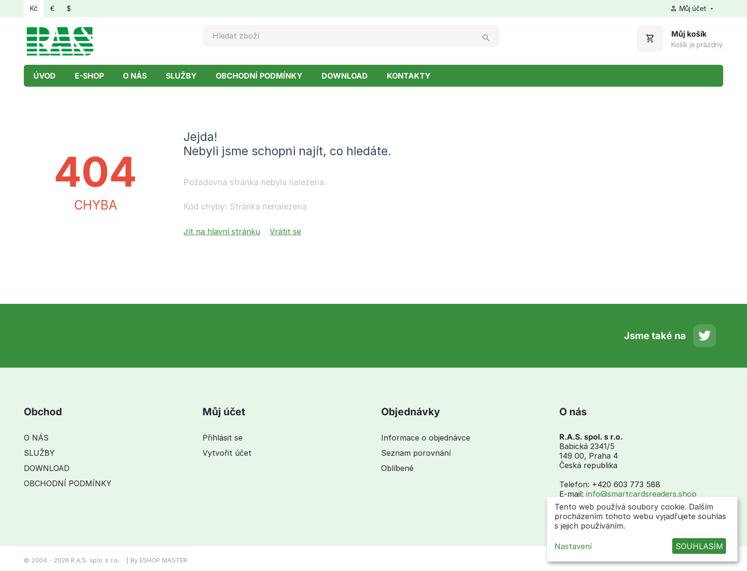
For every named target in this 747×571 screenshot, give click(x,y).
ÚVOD (44, 75)
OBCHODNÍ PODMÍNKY (259, 75)
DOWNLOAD (345, 75)
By (135, 560)
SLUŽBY (181, 75)
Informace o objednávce (425, 437)
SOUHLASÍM (699, 546)
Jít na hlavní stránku (221, 231)
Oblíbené (397, 468)
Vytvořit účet (227, 453)
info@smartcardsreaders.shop (641, 494)
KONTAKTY (409, 75)
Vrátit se (285, 231)
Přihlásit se (222, 437)
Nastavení (573, 546)
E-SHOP (89, 75)
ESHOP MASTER (163, 560)
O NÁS (135, 75)
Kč (34, 8)
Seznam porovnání (416, 453)
